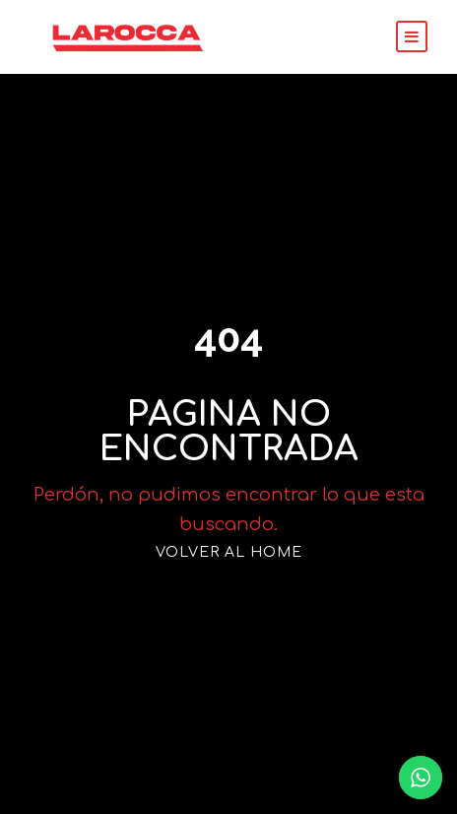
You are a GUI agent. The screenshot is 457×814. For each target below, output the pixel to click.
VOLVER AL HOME (228, 537)
